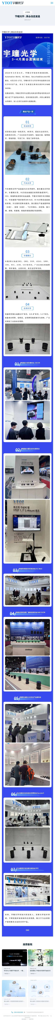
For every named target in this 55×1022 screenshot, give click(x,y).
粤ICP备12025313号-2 (44, 1016)
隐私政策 (24, 1019)
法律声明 (31, 1019)
